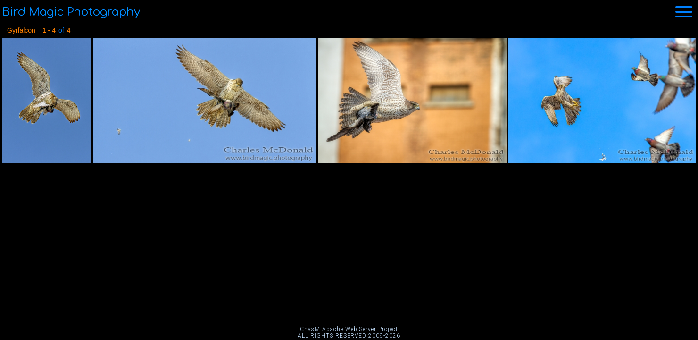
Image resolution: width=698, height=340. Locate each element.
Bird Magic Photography (71, 12)
